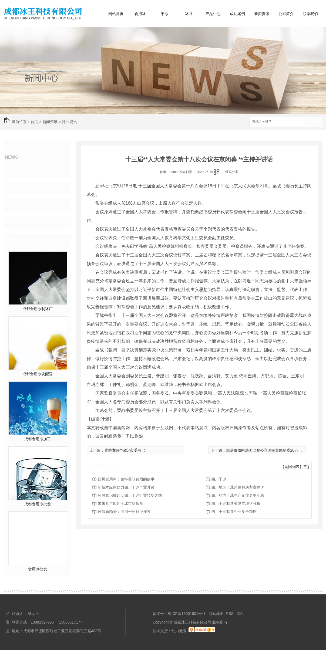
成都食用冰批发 (37, 504)
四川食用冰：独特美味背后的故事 (126, 479)
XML (241, 613)
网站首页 (115, 14)
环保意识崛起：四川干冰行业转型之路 (130, 495)
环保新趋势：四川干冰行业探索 (124, 511)
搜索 (313, 122)
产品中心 (213, 14)
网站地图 (216, 613)
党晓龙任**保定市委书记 (125, 450)
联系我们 (310, 14)
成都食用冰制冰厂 (37, 309)
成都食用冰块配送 (37, 374)
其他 (17, 222)
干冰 (164, 14)
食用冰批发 (37, 569)
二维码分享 (230, 172)
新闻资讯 (261, 14)
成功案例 (237, 14)
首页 (34, 122)
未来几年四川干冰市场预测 (120, 503)
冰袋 (189, 14)
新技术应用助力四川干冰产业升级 (126, 487)
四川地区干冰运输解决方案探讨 (237, 487)
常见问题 (21, 205)
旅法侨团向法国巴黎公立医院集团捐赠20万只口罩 (268, 450)
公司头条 (21, 170)
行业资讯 (69, 122)
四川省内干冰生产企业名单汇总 (237, 495)
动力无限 (179, 631)
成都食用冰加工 (37, 439)
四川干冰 (218, 479)
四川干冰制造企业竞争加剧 (234, 511)
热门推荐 (21, 239)
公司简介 (286, 14)
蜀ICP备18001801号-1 (187, 613)
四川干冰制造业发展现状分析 (235, 503)
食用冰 (140, 14)
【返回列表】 (292, 467)
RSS (230, 613)
